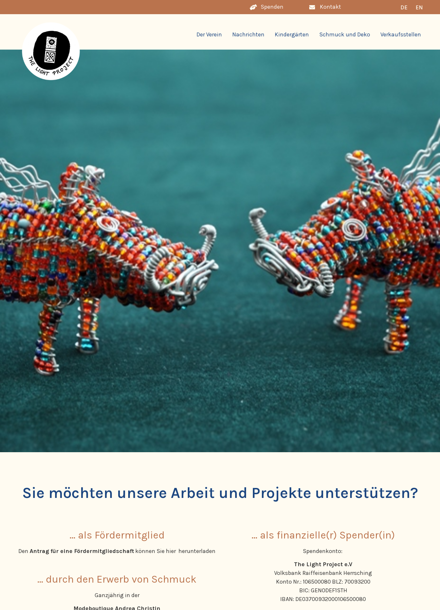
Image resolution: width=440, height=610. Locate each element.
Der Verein (209, 34)
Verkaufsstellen (400, 34)
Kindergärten (292, 34)
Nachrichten (248, 34)
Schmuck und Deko (344, 34)
